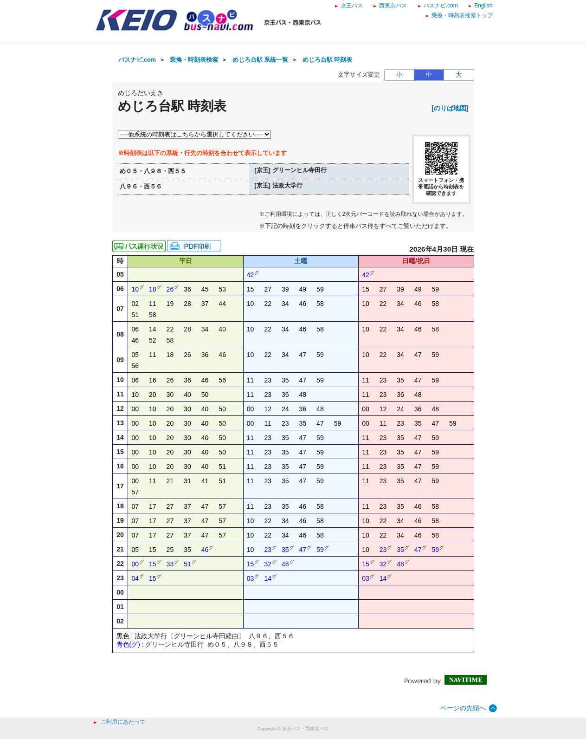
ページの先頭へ (463, 708)
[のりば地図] (449, 108)
